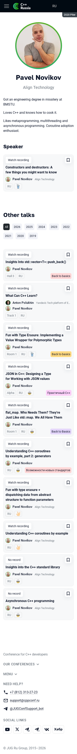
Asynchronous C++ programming (30, 601)
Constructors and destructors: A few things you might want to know (31, 169)
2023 (54, 227)
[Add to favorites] (68, 160)
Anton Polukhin (23, 302)
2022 (66, 227)
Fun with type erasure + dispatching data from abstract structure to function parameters (30, 495)
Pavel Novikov (22, 179)
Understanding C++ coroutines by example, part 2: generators (28, 453)
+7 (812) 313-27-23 (24, 692)
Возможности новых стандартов (48, 470)
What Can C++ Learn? (21, 296)
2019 (33, 236)
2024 (41, 227)
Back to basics (61, 276)
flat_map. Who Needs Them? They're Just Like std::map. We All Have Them (34, 415)
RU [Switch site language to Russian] (54, 6)
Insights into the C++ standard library (33, 567)
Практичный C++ (58, 392)
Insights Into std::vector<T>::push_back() (36, 262)
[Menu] (6, 6)
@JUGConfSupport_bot (27, 708)
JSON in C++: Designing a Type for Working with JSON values (28, 376)
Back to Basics (61, 431)
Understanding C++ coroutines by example (37, 533)
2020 (20, 236)
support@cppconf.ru (24, 700)
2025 (29, 227)
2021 (8, 236)
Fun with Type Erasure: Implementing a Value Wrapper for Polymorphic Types (34, 337)
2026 (17, 227)
